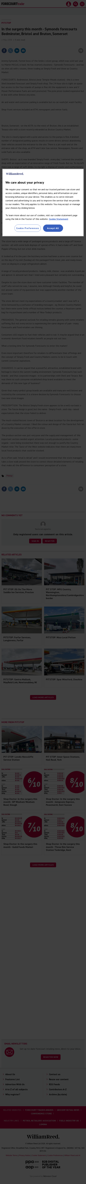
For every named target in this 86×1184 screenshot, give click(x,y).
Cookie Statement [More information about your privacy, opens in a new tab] (58, 218)
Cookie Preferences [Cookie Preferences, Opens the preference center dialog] (27, 228)
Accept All (53, 228)
